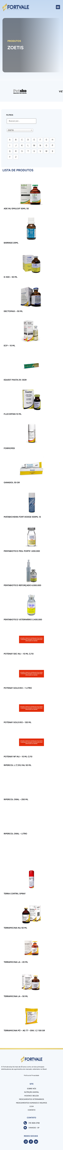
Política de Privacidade (31, 1075)
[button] (58, 7)
